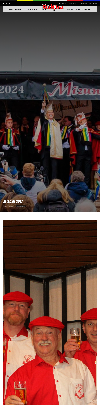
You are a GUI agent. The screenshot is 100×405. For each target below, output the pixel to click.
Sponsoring (86, 9)
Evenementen (33, 9)
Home (11, 9)
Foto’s (77, 9)
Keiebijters (20, 9)
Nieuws (70, 9)
